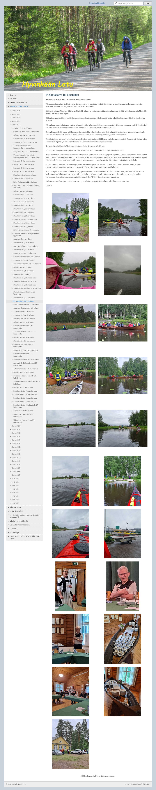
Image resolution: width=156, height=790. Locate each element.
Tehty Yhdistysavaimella (134, 784)
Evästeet (147, 784)
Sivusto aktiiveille (97, 3)
